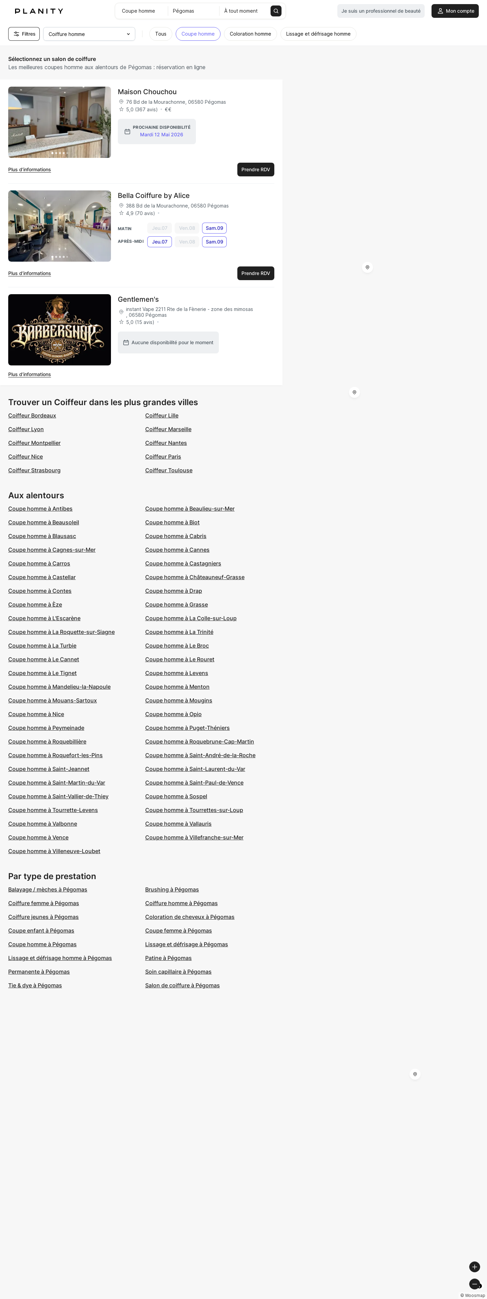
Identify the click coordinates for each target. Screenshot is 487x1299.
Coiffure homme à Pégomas (181, 903)
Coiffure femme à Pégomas (43, 903)
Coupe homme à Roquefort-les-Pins (55, 755)
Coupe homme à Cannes (177, 549)
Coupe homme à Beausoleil (43, 522)
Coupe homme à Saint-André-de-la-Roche (200, 755)
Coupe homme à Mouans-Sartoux (52, 700)
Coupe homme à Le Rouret (179, 659)
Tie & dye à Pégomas (35, 985)
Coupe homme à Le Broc (177, 645)
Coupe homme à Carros (39, 563)
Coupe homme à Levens (176, 673)
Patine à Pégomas (168, 957)
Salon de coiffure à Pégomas (182, 985)
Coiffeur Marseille (168, 429)
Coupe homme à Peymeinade (46, 727)
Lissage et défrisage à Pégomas (186, 944)
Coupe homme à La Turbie (42, 645)
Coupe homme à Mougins (178, 700)
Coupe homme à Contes (40, 590)
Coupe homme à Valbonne (42, 823)
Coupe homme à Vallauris (178, 823)
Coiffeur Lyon (26, 429)
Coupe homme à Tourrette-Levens (53, 810)
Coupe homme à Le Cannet (43, 659)
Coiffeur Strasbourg (34, 470)
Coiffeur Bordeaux (32, 415)
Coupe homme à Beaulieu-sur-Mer (190, 508)
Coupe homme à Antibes (40, 508)
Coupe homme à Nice (36, 714)
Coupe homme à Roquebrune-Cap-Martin (199, 741)
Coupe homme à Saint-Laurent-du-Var (195, 768)
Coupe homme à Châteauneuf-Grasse (195, 577)
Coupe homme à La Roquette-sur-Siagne (61, 631)
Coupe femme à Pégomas (178, 930)
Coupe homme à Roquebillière (47, 741)
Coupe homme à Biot (172, 522)
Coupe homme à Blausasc (42, 536)
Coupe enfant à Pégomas (41, 930)
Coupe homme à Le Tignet (42, 673)
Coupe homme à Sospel (176, 796)
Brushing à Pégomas (172, 889)
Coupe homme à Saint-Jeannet (48, 768)
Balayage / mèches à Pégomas (47, 889)
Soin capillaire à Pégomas (178, 971)
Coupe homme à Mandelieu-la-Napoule (59, 686)
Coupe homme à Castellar (42, 577)
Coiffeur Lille (161, 415)
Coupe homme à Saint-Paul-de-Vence (194, 782)
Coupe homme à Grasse (176, 604)
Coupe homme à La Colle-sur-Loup (191, 618)
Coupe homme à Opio (173, 714)
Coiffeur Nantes (166, 442)
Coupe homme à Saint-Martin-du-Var (56, 782)
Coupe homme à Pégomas (42, 944)
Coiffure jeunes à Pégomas (43, 916)
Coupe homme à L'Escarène (44, 618)
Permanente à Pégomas (39, 971)
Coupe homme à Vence (38, 837)
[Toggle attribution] (479, 1293)
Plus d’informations (29, 169)
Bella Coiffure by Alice (154, 195)
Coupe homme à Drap (173, 590)
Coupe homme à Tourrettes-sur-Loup (194, 810)
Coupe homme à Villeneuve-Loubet (54, 851)
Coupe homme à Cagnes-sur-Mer (52, 549)
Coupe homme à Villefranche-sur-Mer (194, 837)
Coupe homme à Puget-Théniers (187, 727)
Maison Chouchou (147, 92)
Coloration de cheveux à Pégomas (190, 916)
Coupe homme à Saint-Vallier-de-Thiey (58, 796)
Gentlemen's (138, 299)
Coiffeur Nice (25, 456)
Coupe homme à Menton (177, 686)
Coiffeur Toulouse (168, 470)
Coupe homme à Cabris (176, 536)
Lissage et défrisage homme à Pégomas (60, 957)
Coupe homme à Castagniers (183, 563)
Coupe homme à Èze (35, 604)
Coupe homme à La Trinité (179, 631)
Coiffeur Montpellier (34, 442)
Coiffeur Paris (163, 456)
